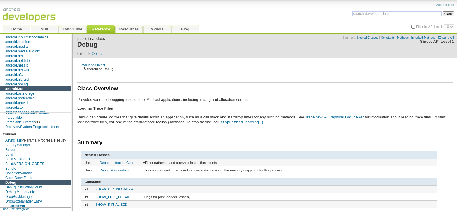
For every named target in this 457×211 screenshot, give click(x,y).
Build (9, 154)
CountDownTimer (18, 178)
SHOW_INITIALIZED (111, 204)
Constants (388, 37)
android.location (17, 42)
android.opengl (16, 84)
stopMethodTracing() (241, 122)
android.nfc (14, 75)
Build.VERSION (17, 159)
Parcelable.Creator (20, 122)
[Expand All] (446, 37)
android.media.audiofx (22, 51)
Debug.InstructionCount (23, 187)
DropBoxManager (19, 197)
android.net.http (17, 61)
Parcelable (13, 117)
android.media (16, 47)
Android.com (445, 4)
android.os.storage (19, 93)
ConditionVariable (19, 173)
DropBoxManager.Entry (23, 201)
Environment (15, 206)
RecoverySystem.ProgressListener (32, 127)
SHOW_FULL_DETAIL (112, 197)
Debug (10, 183)
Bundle (10, 168)
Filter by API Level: (430, 26)
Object (97, 53)
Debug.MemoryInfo (20, 192)
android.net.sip (16, 65)
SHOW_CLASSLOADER (114, 189)
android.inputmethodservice (26, 37)
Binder (10, 150)
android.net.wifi (17, 70)
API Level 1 (443, 41)
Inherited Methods (423, 37)
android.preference (20, 98)
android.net (14, 56)
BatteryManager (17, 145)
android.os (14, 89)
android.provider (18, 103)
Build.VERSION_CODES (24, 164)
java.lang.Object (93, 65)
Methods (403, 37)
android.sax (14, 108)
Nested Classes (368, 37)
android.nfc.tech (17, 79)
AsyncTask (13, 140)
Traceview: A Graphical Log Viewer (334, 117)
